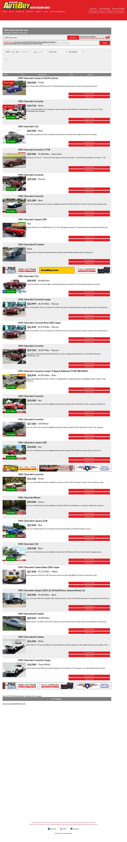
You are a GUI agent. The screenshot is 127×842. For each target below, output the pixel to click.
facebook (53, 829)
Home (5, 12)
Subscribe (29, 12)
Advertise (34, 824)
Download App (104, 8)
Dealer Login (65, 824)
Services (69, 822)
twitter (64, 829)
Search (11, 12)
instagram (76, 829)
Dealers (38, 12)
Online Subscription (87, 822)
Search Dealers (56, 822)
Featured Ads (39, 822)
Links (88, 824)
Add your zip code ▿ (19, 32)
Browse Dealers (47, 822)
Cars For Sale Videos (57, 12)
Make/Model (42, 74)
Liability (71, 824)
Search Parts (63, 822)
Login (102, 12)
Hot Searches (94, 824)
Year (23, 74)
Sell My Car (20, 12)
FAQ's (93, 822)
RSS (30, 824)
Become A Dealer (118, 8)
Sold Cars (93, 8)
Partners (110, 12)
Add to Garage (96, 98)
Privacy (76, 824)
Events (45, 12)
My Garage (93, 12)
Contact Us (119, 12)
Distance (90, 74)
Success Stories (46, 824)
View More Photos (96, 95)
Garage (52, 824)
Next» (59, 812)
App (79, 824)
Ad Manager (58, 824)
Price (71, 74)
